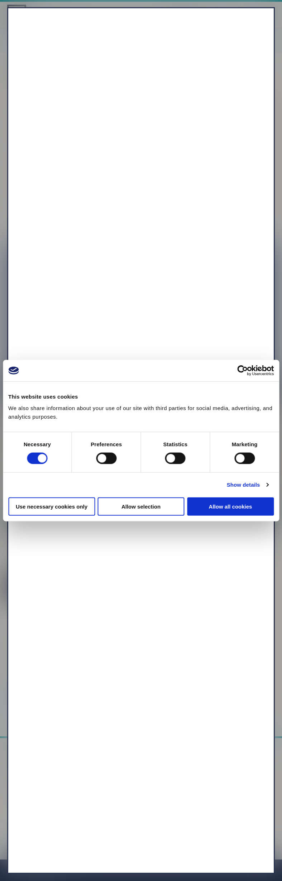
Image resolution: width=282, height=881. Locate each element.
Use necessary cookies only (51, 506)
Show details (243, 485)
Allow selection (141, 506)
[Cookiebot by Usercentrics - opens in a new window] (242, 370)
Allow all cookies (230, 506)
